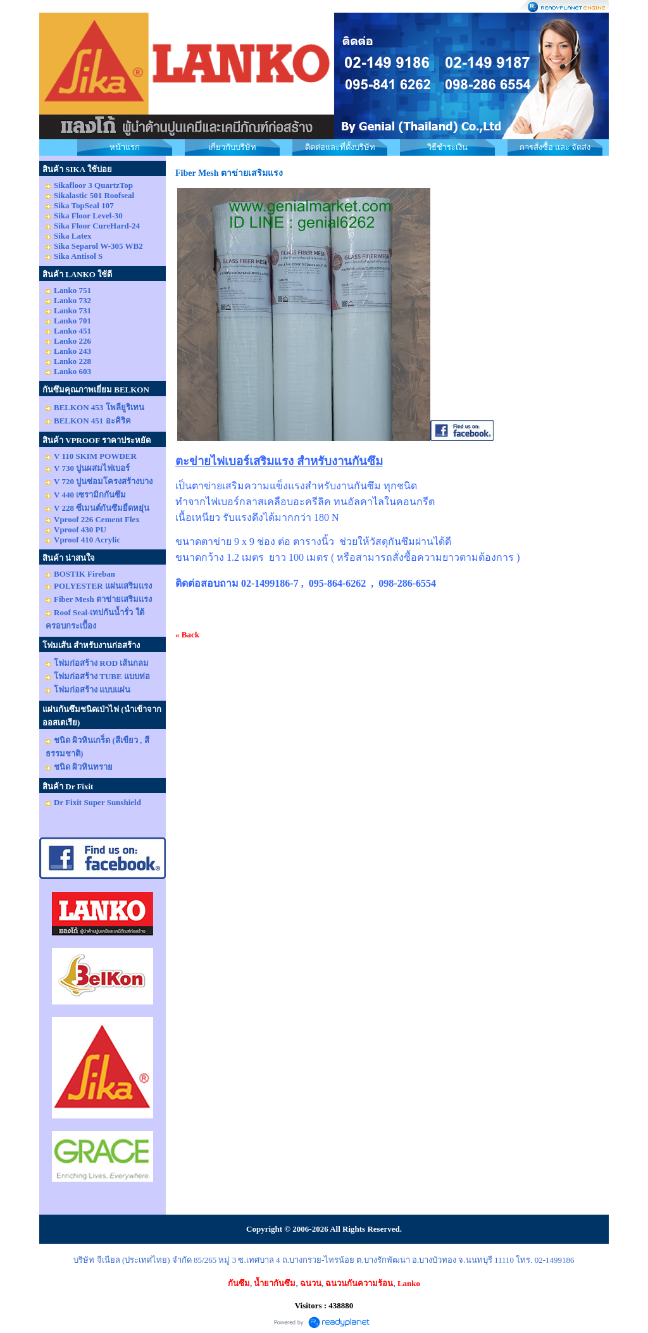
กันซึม (239, 1283)
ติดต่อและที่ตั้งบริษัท (340, 147)
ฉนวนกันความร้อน (359, 1283)
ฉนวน (310, 1283)
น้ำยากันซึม (275, 1283)
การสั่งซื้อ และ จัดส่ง (555, 147)
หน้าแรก (124, 147)
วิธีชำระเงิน (447, 147)
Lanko (408, 1283)
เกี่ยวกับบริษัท (232, 147)
